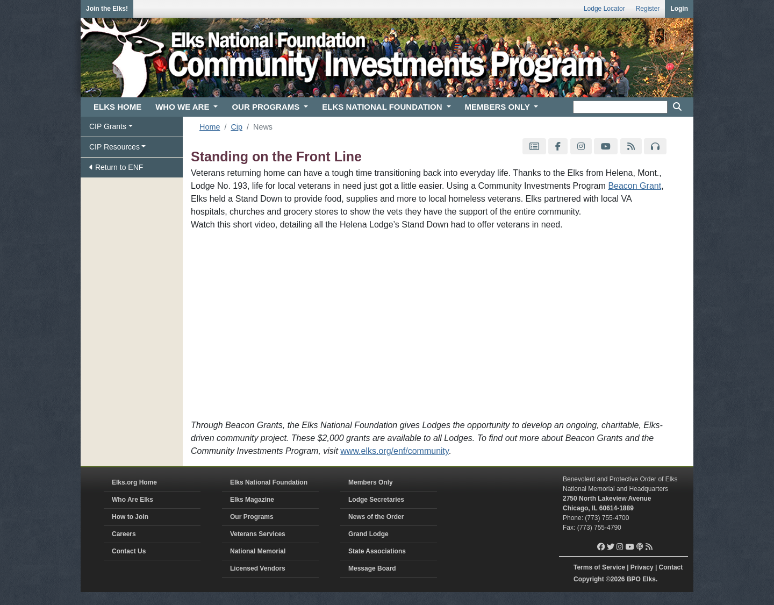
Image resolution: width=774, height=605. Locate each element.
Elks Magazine (252, 499)
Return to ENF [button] (116, 167)
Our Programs (252, 517)
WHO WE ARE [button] (183, 106)
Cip (236, 127)
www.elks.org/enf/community (394, 450)
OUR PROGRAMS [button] (267, 106)
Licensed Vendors (257, 568)
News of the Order (376, 517)
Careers (124, 534)
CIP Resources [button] (114, 147)
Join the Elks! (107, 8)
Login (679, 8)
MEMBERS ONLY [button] (498, 106)
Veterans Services (257, 534)
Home (209, 127)
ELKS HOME (117, 106)
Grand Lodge (368, 534)
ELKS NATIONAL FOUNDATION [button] (383, 106)
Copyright (589, 579)
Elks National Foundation (268, 482)
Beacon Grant (634, 185)
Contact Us (129, 551)
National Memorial (257, 551)
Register (648, 8)
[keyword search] (620, 107)
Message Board (372, 568)
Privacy (642, 567)
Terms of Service (599, 567)
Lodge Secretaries (376, 499)
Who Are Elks (132, 499)
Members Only (370, 482)
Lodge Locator (604, 8)
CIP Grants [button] (107, 126)
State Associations (377, 551)
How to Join (130, 517)
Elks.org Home (134, 482)
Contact (671, 567)
